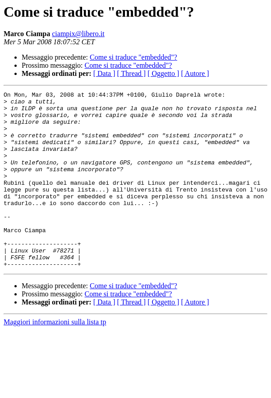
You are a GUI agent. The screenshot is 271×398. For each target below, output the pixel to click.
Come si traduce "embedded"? (133, 57)
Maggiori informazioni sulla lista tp (55, 357)
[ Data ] (104, 73)
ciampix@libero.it (78, 33)
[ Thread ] (131, 73)
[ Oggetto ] (163, 73)
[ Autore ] (195, 73)
